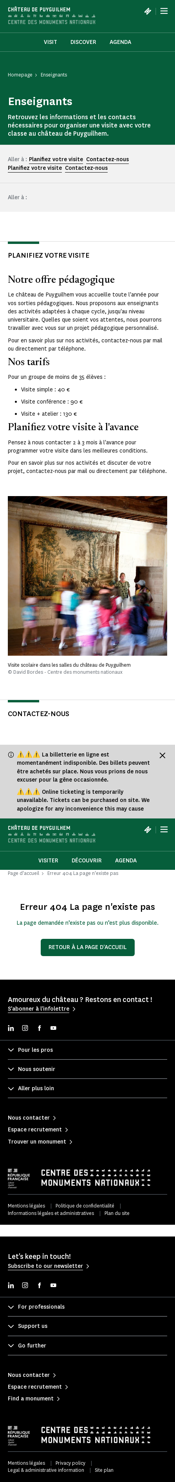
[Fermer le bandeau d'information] (162, 755)
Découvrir (87, 860)
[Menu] (164, 11)
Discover (83, 42)
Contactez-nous (107, 159)
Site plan (104, 1470)
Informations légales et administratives (51, 1213)
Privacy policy (70, 1463)
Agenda (120, 42)
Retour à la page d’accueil (88, 947)
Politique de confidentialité (85, 1205)
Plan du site (117, 1213)
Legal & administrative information (46, 1470)
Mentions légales (26, 1205)
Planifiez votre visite (56, 159)
